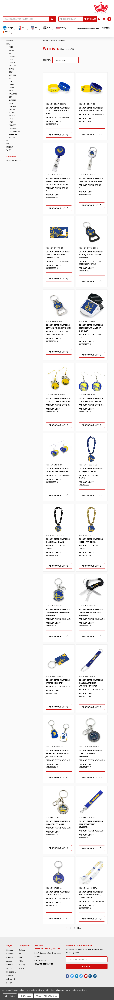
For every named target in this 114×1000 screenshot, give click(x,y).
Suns (11, 122)
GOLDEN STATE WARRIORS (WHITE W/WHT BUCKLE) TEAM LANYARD (91, 895)
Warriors (13, 134)
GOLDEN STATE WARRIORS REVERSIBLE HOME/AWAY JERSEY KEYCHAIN (58, 753)
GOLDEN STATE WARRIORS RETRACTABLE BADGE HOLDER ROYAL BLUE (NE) (58, 181)
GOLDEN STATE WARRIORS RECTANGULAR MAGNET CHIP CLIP (91, 328)
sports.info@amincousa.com (88, 28)
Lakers (11, 88)
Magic (11, 91)
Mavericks (13, 94)
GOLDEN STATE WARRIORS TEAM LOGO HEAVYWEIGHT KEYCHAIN (58, 612)
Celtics (11, 59)
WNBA (7, 32)
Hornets (12, 75)
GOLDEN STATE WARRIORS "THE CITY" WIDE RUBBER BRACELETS (58, 111)
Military (62, 28)
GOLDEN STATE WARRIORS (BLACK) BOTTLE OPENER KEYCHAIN (91, 254)
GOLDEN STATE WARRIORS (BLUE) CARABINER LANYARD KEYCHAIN (91, 683)
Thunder (12, 125)
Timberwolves (14, 128)
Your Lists (106, 28)
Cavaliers (12, 56)
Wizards (12, 137)
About (9, 961)
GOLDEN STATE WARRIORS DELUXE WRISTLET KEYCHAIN (91, 824)
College (9, 28)
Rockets (12, 116)
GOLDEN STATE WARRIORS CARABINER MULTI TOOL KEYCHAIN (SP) (91, 612)
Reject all (25, 995)
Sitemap (10, 950)
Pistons (12, 109)
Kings (11, 81)
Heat (10, 72)
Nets (10, 97)
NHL (48, 28)
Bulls (11, 53)
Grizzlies (12, 66)
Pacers (11, 103)
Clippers (12, 63)
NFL (35, 28)
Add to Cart (90, 19)
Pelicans (12, 106)
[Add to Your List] (59, 135)
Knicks (11, 84)
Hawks (11, 69)
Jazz (10, 78)
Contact (9, 957)
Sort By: (47, 60)
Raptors (12, 113)
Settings (10, 995)
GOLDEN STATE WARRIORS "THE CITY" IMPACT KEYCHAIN (91, 753)
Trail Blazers (14, 131)
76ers (11, 47)
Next (80, 928)
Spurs (11, 119)
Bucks (11, 50)
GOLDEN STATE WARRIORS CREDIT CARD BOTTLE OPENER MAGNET (58, 254)
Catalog (9, 953)
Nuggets (12, 100)
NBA (23, 28)
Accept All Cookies (46, 995)
